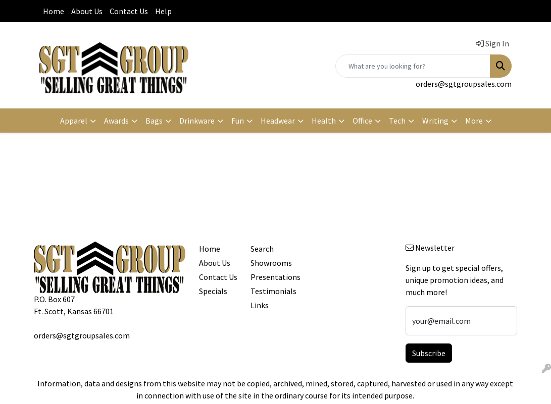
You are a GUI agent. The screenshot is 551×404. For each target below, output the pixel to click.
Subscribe (428, 353)
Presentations (270, 277)
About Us (87, 11)
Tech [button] (397, 121)
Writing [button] (435, 121)
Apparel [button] (73, 121)
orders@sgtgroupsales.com (464, 84)
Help (163, 11)
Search (262, 249)
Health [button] (324, 121)
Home (53, 11)
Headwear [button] (278, 121)
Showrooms (270, 263)
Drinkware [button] (197, 121)
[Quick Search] (412, 66)
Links (260, 305)
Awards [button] (116, 121)
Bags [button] (154, 121)
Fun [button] (237, 121)
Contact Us (129, 11)
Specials (213, 291)
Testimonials (270, 291)
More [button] (474, 121)
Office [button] (362, 121)
